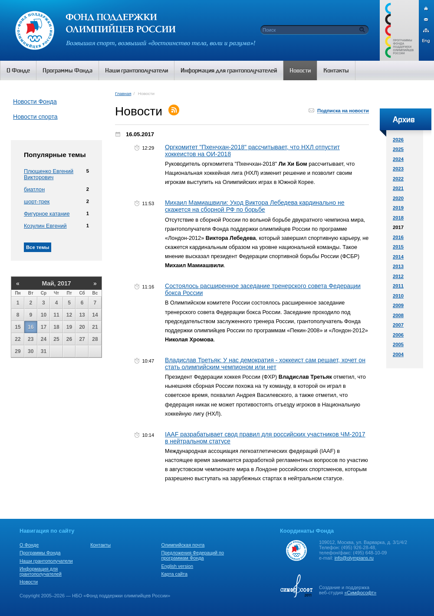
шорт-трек (36, 202)
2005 (398, 344)
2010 (398, 295)
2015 (398, 246)
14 (95, 315)
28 (95, 339)
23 (30, 339)
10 (43, 315)
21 (95, 327)
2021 (398, 188)
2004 (398, 354)
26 (69, 339)
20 (82, 327)
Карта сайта (174, 574)
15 (17, 327)
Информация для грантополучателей (41, 571)
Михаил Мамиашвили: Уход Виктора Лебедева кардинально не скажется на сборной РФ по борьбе (255, 206)
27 (82, 339)
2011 (398, 285)
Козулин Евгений (45, 226)
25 (56, 339)
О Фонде (29, 544)
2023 (398, 168)
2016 (398, 237)
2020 (398, 198)
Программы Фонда (40, 552)
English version (177, 566)
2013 (398, 266)
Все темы (37, 247)
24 (43, 339)
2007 (398, 325)
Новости (29, 581)
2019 (398, 207)
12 (69, 315)
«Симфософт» (360, 592)
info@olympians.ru (354, 557)
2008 (398, 315)
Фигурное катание (46, 214)
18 (56, 327)
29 (17, 351)
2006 (398, 334)
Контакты (100, 544)
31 (43, 351)
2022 (398, 178)
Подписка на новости (343, 110)
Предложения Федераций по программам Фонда (192, 555)
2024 (398, 159)
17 (43, 327)
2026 (398, 139)
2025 (398, 149)
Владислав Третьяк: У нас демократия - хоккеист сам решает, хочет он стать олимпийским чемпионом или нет (265, 363)
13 (82, 315)
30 (30, 351)
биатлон (34, 190)
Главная (123, 93)
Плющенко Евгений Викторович (48, 174)
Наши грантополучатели (46, 561)
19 (69, 327)
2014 (398, 256)
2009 (398, 305)
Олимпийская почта (182, 544)
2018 (398, 217)
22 (17, 339)
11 (56, 315)
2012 (398, 276)
